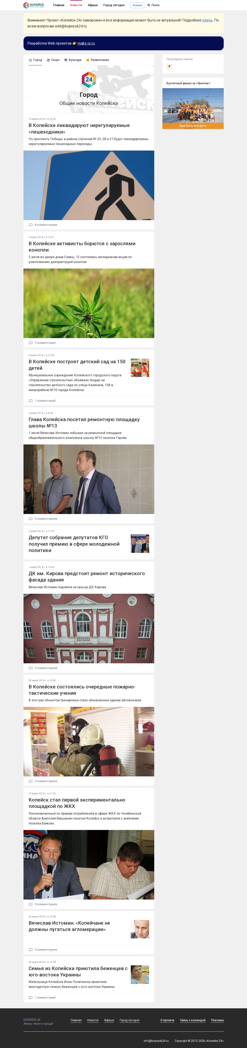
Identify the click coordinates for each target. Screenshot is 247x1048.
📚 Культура (73, 60)
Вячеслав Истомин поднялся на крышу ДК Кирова (67, 587)
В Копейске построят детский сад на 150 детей (77, 365)
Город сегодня (113, 5)
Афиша (93, 5)
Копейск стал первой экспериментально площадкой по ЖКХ (77, 803)
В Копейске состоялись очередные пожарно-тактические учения (82, 690)
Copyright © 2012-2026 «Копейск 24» (199, 1040)
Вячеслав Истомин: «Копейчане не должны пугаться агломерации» (69, 926)
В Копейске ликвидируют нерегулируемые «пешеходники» (79, 129)
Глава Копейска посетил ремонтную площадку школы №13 (84, 423)
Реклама (217, 1020)
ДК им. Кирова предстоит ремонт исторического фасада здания (87, 577)
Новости (76, 5)
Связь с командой (193, 1020)
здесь (207, 20)
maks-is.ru (86, 43)
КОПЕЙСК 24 (42, 1017)
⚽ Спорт (53, 60)
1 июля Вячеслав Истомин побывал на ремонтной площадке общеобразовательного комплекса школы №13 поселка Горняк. (78, 435)
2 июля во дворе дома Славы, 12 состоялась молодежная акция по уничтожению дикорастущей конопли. (80, 259)
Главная (76, 1020)
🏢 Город (35, 60)
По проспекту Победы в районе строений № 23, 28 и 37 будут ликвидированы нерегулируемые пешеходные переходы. (89, 141)
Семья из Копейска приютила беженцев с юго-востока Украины (78, 972)
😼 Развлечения (97, 60)
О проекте (167, 1020)
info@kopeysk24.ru (156, 1040)
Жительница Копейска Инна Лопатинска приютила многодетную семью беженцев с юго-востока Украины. (72, 984)
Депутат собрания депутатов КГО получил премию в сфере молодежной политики (74, 544)
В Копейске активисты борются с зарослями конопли (82, 247)
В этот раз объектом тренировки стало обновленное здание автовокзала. (85, 700)
